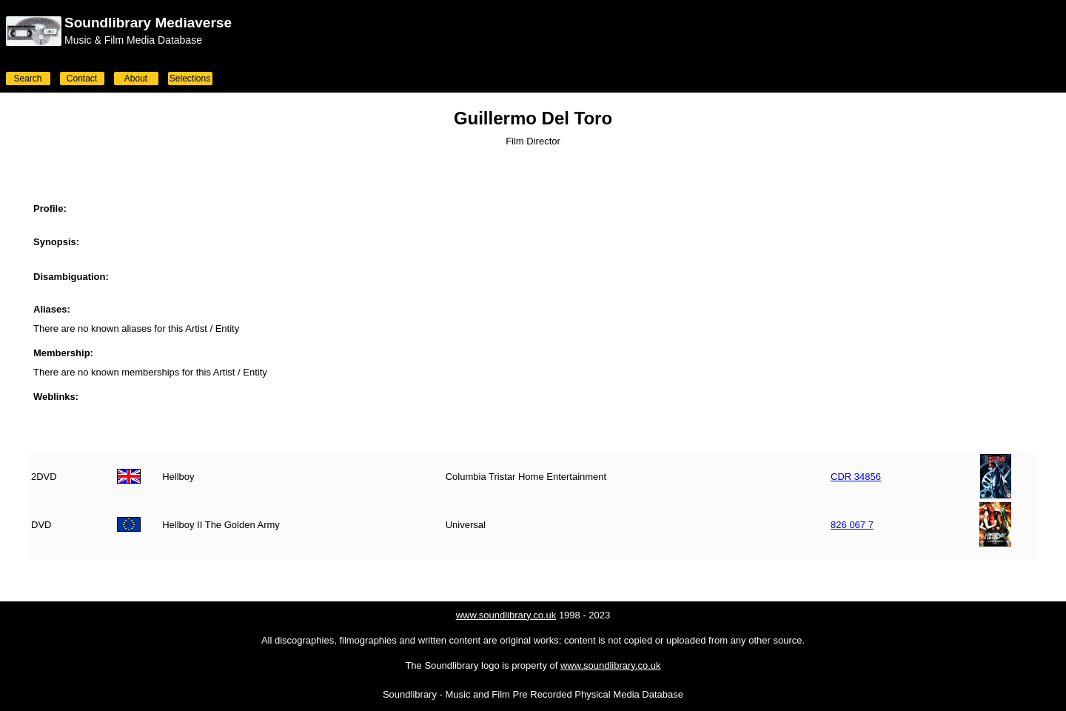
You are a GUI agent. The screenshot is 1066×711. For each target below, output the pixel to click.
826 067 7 (852, 524)
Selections (190, 78)
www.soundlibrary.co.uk (506, 615)
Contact (82, 78)
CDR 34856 (856, 476)
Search (27, 78)
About (135, 78)
